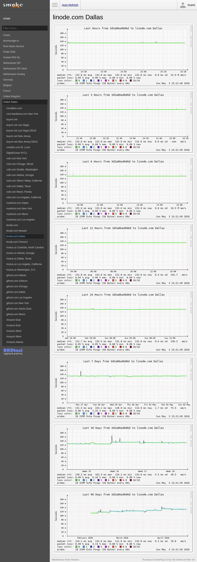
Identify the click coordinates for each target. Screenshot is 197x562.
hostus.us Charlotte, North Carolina (25, 247)
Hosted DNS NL (11, 57)
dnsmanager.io (11, 40)
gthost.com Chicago (16, 286)
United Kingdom (11, 96)
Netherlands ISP (12, 63)
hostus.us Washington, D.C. (21, 269)
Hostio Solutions (72, 560)
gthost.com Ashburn (16, 281)
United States (10, 102)
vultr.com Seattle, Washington (22, 169)
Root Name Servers (13, 46)
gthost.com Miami (15, 314)
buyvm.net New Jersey (18, 136)
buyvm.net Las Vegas (17, 125)
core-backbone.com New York (22, 114)
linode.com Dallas (15, 236)
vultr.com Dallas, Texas (18, 186)
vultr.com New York (16, 158)
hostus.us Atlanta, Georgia (20, 253)
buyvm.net (11, 119)
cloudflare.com (14, 108)
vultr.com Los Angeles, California (23, 197)
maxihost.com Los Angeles (20, 219)
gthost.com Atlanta (16, 275)
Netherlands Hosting (14, 74)
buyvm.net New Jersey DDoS (22, 141)
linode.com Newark (16, 230)
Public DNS (9, 51)
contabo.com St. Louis (18, 147)
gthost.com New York (17, 303)
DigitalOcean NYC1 (16, 152)
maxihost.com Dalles (17, 203)
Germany (8, 79)
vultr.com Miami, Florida (19, 191)
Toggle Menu (55, 5)
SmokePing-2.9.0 (161, 560)
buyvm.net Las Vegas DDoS (21, 130)
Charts (6, 35)
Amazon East (13, 319)
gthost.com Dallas (15, 292)
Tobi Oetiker (177, 560)
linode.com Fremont (16, 242)
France (7, 90)
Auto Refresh (70, 5)
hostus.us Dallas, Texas (18, 258)
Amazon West (13, 331)
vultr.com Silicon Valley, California (24, 180)
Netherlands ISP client (15, 68)
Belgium (7, 85)
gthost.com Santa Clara (18, 308)
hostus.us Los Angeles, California (24, 264)
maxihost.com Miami (17, 214)
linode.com (12, 225)
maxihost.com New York (19, 208)
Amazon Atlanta (14, 342)
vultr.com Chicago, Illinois (19, 164)
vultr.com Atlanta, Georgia (20, 175)
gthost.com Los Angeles (19, 297)
